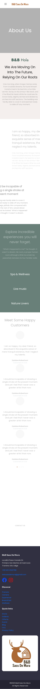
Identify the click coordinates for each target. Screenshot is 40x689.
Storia (4, 614)
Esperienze (6, 597)
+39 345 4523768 (9, 570)
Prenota (5, 592)
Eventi (4, 622)
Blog (4, 625)
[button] (17, 467)
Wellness (5, 603)
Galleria (5, 616)
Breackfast (6, 600)
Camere (5, 595)
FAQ (4, 627)
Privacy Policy (8, 630)
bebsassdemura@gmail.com (14, 574)
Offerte (5, 619)
